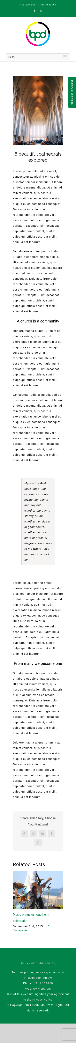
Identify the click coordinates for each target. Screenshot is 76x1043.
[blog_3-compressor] (38, 110)
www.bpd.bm (42, 988)
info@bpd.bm (48, 4)
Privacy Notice (42, 999)
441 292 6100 (43, 983)
